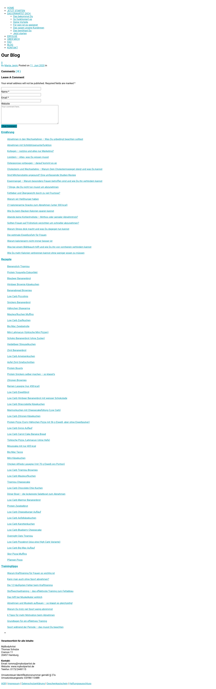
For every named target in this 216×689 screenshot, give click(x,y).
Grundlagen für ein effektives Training (27, 621)
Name (5, 91)
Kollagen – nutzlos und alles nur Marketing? (30, 151)
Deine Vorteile (20, 22)
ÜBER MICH (13, 39)
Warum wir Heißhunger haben (23, 199)
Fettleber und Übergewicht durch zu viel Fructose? (33, 193)
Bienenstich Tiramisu (18, 266)
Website (5, 103)
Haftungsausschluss (80, 683)
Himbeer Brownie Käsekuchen (23, 284)
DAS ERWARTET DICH (19, 13)
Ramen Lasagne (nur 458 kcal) (23, 386)
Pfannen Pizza (14, 559)
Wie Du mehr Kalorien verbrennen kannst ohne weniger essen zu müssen (45, 253)
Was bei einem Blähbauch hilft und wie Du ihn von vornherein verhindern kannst (49, 247)
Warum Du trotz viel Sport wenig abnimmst (30, 609)
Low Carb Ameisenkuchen (21, 356)
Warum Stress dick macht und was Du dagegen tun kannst (38, 229)
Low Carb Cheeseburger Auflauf (24, 512)
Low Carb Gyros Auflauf (19, 428)
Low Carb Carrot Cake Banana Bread (26, 434)
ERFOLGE (12, 36)
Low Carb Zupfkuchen (18, 320)
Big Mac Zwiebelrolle (18, 326)
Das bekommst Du (23, 16)
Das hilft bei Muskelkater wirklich (24, 597)
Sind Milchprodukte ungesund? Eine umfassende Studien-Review (41, 175)
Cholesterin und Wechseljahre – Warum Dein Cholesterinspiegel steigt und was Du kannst (54, 169)
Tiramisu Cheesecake (18, 482)
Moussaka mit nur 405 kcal (21, 446)
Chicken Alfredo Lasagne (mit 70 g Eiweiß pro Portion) (36, 464)
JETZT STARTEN (16, 10)
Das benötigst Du (22, 30)
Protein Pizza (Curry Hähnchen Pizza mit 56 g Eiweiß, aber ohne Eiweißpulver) (48, 422)
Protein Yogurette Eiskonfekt (22, 272)
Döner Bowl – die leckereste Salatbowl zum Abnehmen (36, 494)
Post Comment (9, 126)
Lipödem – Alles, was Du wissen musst (28, 157)
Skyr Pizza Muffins (17, 553)
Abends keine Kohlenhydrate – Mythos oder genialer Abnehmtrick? (42, 217)
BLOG (10, 44)
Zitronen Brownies (17, 380)
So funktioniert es (22, 19)
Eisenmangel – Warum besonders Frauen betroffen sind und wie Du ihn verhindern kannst (54, 181)
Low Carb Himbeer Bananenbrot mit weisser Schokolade (37, 398)
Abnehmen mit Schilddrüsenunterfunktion (29, 145)
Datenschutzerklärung (33, 683)
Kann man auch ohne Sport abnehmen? (28, 579)
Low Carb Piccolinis (17, 296)
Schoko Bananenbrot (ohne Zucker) (26, 338)
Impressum (14, 683)
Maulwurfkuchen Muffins (20, 314)
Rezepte (6, 259)
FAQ (9, 42)
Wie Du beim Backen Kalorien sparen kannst (30, 211)
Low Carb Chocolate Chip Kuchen (25, 488)
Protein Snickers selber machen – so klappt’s (31, 374)
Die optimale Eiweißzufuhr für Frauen (26, 235)
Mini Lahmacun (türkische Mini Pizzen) (27, 332)
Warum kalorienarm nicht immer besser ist (29, 241)
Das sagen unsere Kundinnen (28, 27)
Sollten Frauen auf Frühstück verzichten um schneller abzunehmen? (43, 223)
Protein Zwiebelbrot (17, 506)
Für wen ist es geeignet (25, 25)
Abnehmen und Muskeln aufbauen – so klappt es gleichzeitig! (40, 603)
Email (5, 97)
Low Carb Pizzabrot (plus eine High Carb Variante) (33, 541)
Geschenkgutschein (57, 683)
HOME (10, 7)
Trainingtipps (9, 566)
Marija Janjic (11, 65)
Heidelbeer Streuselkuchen (21, 344)
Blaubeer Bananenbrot (19, 278)
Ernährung (7, 132)
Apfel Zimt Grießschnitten (20, 362)
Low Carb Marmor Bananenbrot (24, 500)
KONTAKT (12, 47)
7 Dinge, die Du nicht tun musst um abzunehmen (33, 187)
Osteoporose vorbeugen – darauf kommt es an (32, 163)
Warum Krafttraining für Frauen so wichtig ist (31, 573)
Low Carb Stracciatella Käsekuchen (26, 404)
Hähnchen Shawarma (18, 308)
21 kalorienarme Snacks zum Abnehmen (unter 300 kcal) (37, 205)
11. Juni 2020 (37, 65)
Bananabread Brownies (19, 290)
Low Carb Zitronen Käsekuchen (23, 416)
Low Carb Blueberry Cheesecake (24, 530)
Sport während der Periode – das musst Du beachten (35, 627)
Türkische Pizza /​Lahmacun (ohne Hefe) (28, 440)
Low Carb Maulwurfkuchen (21, 476)
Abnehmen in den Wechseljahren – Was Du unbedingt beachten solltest (45, 139)
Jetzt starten (20, 33)
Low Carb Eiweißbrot (18, 392)
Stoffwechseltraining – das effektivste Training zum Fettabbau (40, 591)
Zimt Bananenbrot (16, 350)
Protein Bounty (15, 368)
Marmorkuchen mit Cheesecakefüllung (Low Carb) (34, 410)
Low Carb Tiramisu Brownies (22, 470)
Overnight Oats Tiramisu (20, 535)
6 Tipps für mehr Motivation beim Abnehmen (31, 615)
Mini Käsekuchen (16, 458)
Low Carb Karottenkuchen (21, 524)
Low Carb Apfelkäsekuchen (21, 518)
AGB (3, 683)
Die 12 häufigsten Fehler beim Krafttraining (30, 585)
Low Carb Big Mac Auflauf (21, 547)
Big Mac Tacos (15, 452)
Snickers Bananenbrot (19, 302)
